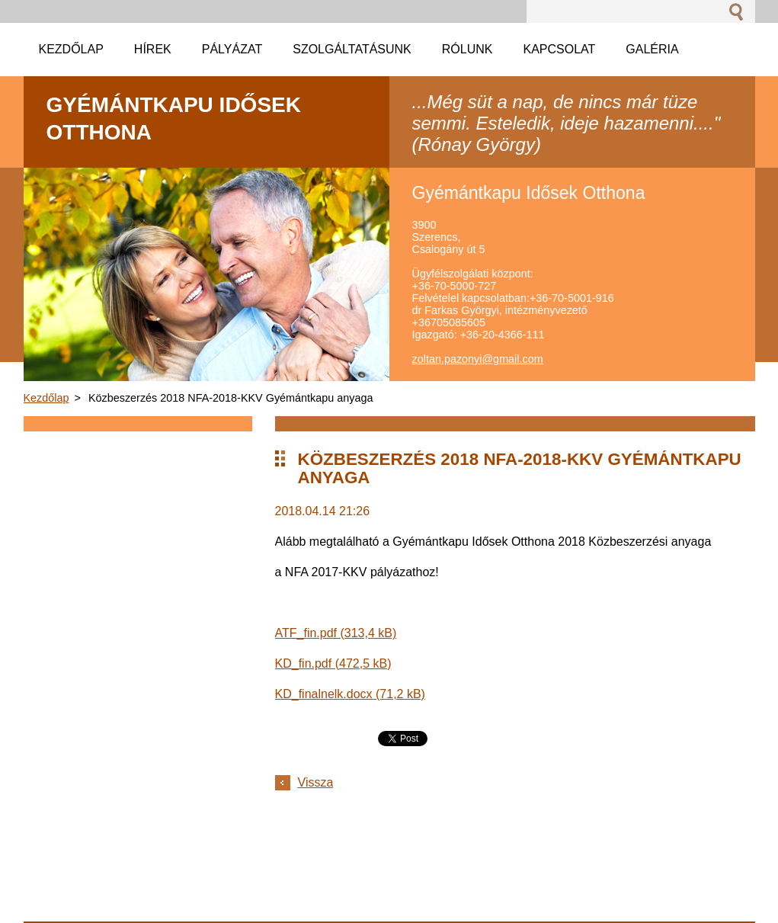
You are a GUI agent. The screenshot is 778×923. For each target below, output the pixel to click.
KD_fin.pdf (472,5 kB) (333, 663)
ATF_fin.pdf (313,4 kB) (336, 633)
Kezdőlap (46, 398)
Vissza (316, 782)
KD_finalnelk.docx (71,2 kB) (350, 693)
